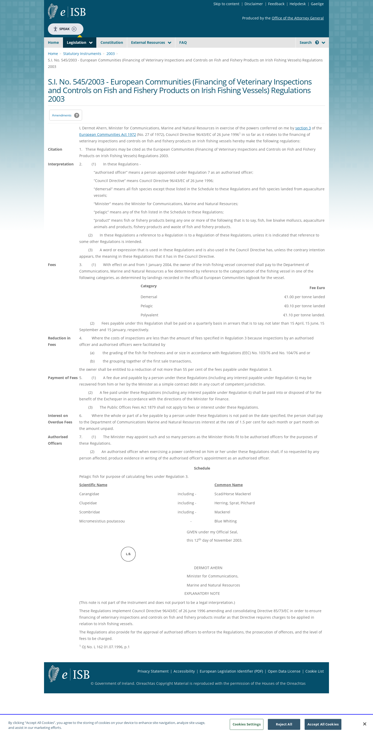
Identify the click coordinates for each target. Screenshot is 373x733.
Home (53, 42)
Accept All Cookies (323, 724)
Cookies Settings (247, 724)
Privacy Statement (153, 683)
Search (309, 42)
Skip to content (226, 3)
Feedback (276, 3)
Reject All (284, 724)
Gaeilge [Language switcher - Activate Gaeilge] (317, 3)
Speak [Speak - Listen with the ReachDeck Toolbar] (64, 28)
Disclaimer (254, 3)
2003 (110, 65)
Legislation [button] (76, 42)
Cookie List (314, 683)
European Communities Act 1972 (107, 146)
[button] (317, 42)
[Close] (364, 724)
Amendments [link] (61, 127)
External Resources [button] (148, 42)
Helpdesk (298, 3)
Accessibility (184, 683)
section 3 (303, 140)
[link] (305, 54)
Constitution (112, 42)
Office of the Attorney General (298, 18)
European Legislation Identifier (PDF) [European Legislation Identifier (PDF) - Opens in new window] (231, 683)
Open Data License (284, 683)
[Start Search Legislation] (278, 52)
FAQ (183, 42)
